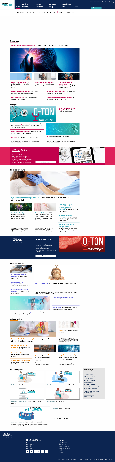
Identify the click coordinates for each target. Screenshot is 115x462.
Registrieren (30, 443)
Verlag (111, 2)
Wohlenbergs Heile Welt (47, 12)
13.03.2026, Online (93, 390)
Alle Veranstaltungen (89, 396)
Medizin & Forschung (25, 5)
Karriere (29, 447)
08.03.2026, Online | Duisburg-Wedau (93, 384)
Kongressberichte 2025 (66, 12)
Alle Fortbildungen (89, 394)
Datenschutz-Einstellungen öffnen (101, 459)
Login (95, 8)
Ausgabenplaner (64, 445)
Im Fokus (20, 12)
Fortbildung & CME (66, 5)
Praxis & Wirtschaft (39, 5)
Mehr (76, 6)
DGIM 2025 (31, 12)
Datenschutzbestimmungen (80, 459)
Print (60, 449)
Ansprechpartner (64, 447)
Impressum (61, 459)
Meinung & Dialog (52, 5)
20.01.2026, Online (90, 373)
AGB (67, 459)
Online (61, 451)
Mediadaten (63, 441)
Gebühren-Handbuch (96, 2)
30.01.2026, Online (89, 377)
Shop (106, 2)
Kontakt (29, 445)
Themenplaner (63, 443)
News (18, 6)
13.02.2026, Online (89, 381)
